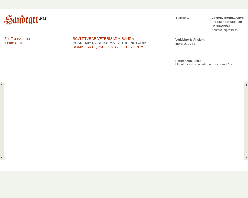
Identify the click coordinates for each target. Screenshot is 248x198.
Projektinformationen (226, 21)
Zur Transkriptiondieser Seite (17, 41)
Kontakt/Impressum (224, 30)
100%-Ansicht (185, 44)
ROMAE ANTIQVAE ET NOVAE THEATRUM (108, 47)
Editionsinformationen (227, 17)
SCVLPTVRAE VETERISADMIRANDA (103, 39)
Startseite (182, 17)
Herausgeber (220, 26)
